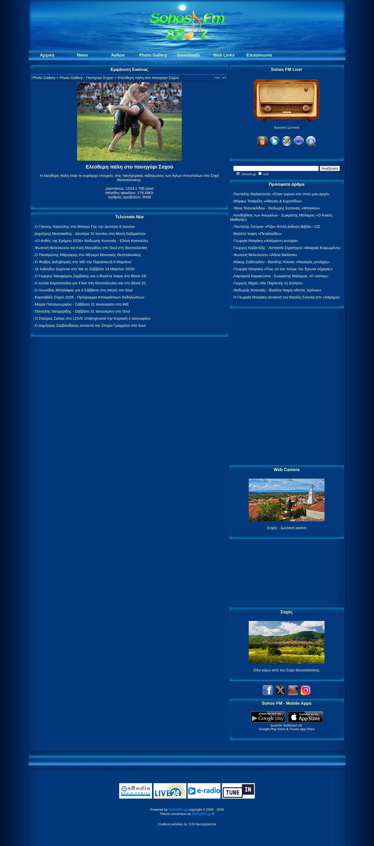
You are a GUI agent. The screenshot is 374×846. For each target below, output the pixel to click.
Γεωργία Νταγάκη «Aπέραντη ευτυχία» (266, 240)
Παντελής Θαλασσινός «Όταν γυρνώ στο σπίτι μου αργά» (282, 194)
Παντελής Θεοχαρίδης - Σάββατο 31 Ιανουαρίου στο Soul (82, 311)
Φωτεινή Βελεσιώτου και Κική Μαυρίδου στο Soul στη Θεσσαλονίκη (91, 247)
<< (217, 77)
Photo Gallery (44, 77)
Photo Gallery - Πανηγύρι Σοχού (87, 77)
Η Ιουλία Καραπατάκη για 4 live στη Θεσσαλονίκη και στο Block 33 (90, 283)
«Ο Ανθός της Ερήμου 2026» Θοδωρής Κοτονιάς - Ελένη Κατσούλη (91, 240)
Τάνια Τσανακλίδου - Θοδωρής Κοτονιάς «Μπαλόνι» (276, 208)
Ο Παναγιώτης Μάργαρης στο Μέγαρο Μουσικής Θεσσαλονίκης (88, 255)
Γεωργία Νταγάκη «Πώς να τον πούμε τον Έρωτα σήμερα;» (283, 269)
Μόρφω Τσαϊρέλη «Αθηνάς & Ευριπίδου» (268, 201)
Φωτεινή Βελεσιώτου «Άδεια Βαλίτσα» (265, 255)
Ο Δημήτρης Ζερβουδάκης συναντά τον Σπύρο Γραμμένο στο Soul (90, 325)
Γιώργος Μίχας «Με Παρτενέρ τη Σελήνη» (268, 283)
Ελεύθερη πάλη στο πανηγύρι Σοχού (148, 77)
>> (224, 77)
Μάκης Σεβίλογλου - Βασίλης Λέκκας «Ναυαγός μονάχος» (282, 262)
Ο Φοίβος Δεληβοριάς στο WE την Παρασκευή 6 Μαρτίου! (83, 262)
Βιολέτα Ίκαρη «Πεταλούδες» (258, 233)
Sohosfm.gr (178, 809)
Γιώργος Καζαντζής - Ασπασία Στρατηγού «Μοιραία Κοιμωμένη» (287, 247)
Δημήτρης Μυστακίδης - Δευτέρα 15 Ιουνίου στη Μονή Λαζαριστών (90, 233)
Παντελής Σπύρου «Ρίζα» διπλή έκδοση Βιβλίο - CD (277, 226)
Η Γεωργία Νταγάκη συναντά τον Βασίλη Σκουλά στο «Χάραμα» (287, 297)
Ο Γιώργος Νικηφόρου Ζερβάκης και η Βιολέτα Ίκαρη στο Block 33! (91, 276)
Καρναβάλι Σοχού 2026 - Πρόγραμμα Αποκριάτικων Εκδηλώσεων (89, 297)
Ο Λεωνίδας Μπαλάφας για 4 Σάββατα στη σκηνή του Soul (84, 290)
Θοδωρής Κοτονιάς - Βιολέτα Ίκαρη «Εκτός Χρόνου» (277, 290)
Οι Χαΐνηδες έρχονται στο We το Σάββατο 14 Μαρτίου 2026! (85, 269)
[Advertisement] (287, 387)
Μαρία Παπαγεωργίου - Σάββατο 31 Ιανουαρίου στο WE (82, 304)
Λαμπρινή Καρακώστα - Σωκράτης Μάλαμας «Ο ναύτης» (281, 276)
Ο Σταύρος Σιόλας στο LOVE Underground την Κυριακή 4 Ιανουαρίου (93, 318)
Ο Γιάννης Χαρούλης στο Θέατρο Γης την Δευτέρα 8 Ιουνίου (85, 226)
